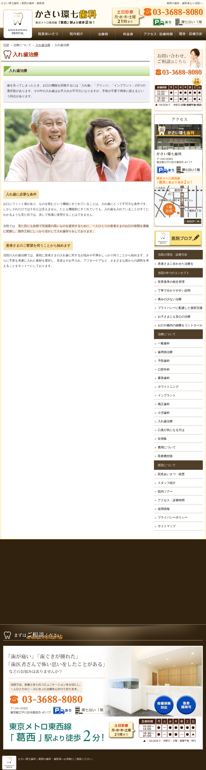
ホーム (17, 34)
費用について (167, 447)
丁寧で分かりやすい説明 (174, 290)
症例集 (162, 438)
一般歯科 (164, 343)
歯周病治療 (165, 352)
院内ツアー (165, 491)
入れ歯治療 (165, 421)
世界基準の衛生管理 (171, 281)
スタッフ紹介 (167, 482)
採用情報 (164, 509)
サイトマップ (167, 526)
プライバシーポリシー (173, 517)
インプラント (167, 395)
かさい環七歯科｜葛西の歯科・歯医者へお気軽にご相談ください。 (56, 758)
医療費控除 (165, 456)
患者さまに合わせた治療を (175, 263)
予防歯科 (164, 360)
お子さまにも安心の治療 (174, 316)
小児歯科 (164, 412)
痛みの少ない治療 (170, 299)
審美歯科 (164, 378)
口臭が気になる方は (171, 430)
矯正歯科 (164, 404)
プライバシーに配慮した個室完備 (180, 308)
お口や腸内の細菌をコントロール (180, 325)
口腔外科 (164, 369)
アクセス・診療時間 (171, 500)
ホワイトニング (168, 386)
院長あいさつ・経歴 (171, 474)
